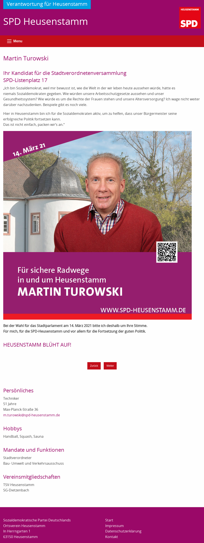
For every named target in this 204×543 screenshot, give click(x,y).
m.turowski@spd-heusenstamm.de (31, 415)
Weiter (110, 365)
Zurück (94, 365)
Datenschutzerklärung (123, 531)
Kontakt (111, 536)
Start (109, 520)
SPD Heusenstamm (45, 21)
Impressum (114, 525)
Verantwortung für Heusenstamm (47, 3)
